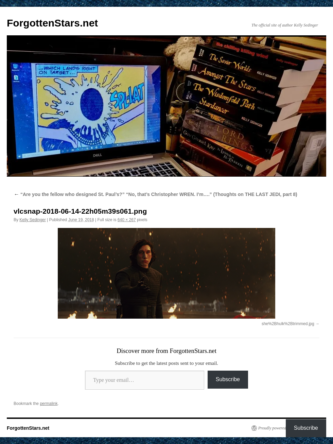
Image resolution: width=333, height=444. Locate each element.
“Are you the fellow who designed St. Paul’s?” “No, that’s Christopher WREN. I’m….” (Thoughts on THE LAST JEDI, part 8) (155, 194)
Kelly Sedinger (32, 219)
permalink (48, 403)
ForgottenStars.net (52, 23)
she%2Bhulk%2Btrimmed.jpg (288, 323)
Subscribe (228, 379)
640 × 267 (127, 219)
